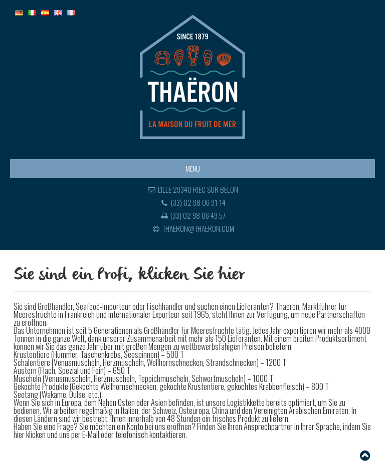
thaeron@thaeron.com (192, 228)
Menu (192, 168)
